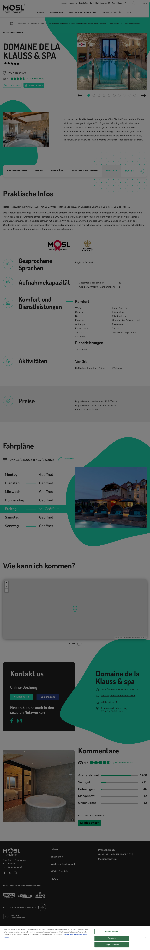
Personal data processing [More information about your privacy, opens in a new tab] (72, 935)
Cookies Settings (111, 932)
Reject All (112, 939)
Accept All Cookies (111, 945)
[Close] (146, 938)
